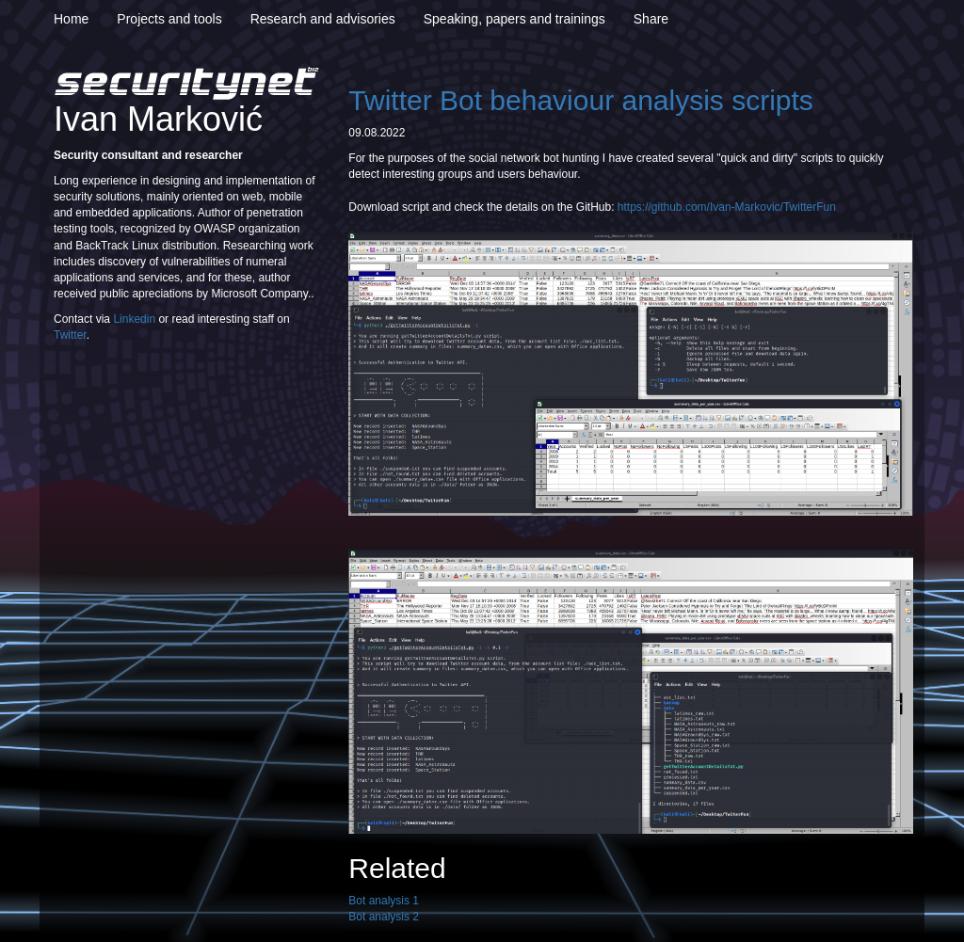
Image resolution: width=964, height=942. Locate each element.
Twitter (70, 335)
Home (71, 18)
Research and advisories (322, 18)
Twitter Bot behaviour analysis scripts (580, 100)
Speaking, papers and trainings (514, 18)
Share (651, 18)
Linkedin (134, 319)
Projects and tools (169, 18)
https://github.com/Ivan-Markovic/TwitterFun (727, 207)
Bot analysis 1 (383, 900)
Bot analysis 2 (383, 916)
